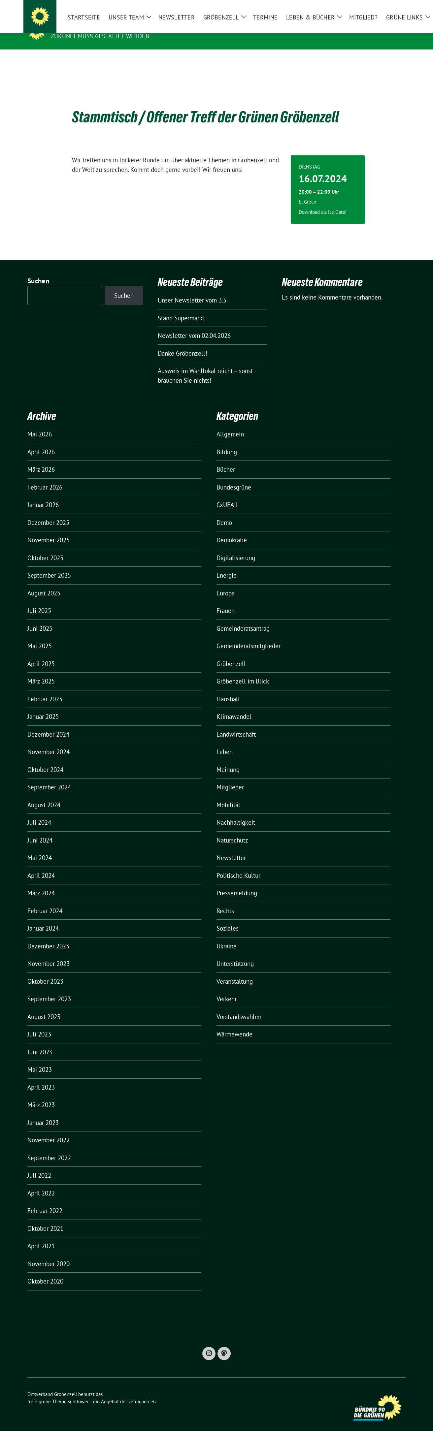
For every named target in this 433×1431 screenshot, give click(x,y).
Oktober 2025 (45, 548)
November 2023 (48, 953)
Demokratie (231, 530)
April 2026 (41, 442)
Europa (225, 583)
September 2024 (49, 777)
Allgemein (230, 424)
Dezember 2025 (48, 512)
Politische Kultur (238, 865)
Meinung (228, 759)
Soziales (227, 918)
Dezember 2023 (48, 936)
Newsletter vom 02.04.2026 (194, 325)
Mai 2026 (39, 424)
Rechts (225, 901)
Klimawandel (233, 706)
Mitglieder (230, 777)
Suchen (38, 270)
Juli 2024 (39, 812)
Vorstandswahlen (238, 1006)
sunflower (78, 1391)
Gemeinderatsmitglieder (248, 636)
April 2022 (41, 1183)
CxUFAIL (227, 494)
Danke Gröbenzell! (182, 343)
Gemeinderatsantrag (243, 618)
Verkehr (226, 989)
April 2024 (41, 865)
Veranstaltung (234, 971)
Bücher (225, 459)
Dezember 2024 (48, 724)
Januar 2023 (43, 1112)
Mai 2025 (39, 636)
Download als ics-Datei (323, 202)
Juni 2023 (39, 1042)
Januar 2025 (43, 706)
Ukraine (226, 936)
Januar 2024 (43, 918)
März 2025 (41, 671)
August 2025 (43, 583)
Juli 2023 (39, 1024)
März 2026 (41, 459)
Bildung (226, 442)
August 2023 (43, 1006)
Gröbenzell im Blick (242, 671)
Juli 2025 (39, 600)
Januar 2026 (43, 494)
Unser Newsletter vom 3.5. (193, 290)
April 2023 (41, 1077)
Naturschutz (232, 830)
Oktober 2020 (45, 1271)
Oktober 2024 (45, 759)
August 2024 (43, 795)
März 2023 (41, 1094)
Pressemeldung (236, 883)
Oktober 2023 (45, 971)
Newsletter (231, 847)
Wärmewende (234, 1024)
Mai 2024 (39, 847)
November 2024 (48, 742)
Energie (226, 565)
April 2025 (41, 653)
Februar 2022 (44, 1200)
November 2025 (48, 530)
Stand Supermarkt (181, 308)
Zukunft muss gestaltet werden (100, 36)
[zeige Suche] (393, 6)
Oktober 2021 (45, 1218)
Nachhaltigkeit (235, 812)
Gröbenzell (231, 653)
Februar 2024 (44, 901)
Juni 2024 (39, 830)
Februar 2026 (44, 477)
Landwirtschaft (236, 724)
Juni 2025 (39, 618)
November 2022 (48, 1130)
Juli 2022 (39, 1165)
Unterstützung (235, 953)
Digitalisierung (235, 548)
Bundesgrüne (233, 477)
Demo (224, 512)
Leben (224, 742)
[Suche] (384, 6)
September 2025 (49, 565)
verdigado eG (142, 1391)
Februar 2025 (44, 689)
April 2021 (41, 1236)
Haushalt (228, 689)
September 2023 (49, 989)
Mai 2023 (39, 1059)
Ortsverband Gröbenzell (96, 27)
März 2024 (41, 883)
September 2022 (49, 1148)
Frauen (225, 600)
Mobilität (228, 795)
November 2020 (48, 1253)
